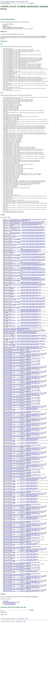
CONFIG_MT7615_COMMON (33, 228)
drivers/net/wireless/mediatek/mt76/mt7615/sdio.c (28, 369)
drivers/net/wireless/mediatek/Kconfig (15, 27)
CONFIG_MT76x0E (32, 268)
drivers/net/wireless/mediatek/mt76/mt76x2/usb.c (14, 382)
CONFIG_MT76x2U (37, 380)
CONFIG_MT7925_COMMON (40, 256)
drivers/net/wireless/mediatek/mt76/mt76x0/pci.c (33, 269)
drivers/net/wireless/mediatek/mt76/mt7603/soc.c (27, 234)
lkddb (29, 662)
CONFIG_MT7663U (39, 377)
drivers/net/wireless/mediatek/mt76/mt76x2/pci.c (33, 260)
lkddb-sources (35, 662)
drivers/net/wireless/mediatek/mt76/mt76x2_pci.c (27, 263)
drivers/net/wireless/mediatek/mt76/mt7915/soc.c (33, 237)
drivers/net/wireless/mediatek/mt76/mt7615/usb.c (14, 379)
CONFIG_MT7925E (32, 256)
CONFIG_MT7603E (24, 233)
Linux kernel (5, 667)
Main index (22, 1)
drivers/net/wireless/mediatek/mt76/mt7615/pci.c (33, 272)
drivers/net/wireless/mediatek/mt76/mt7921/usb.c (14, 433)
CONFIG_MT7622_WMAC (42, 228)
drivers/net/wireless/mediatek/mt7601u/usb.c (27, 447)
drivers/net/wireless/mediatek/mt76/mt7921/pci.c (33, 247)
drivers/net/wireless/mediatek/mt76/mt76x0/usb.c (14, 398)
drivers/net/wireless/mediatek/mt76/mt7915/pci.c (27, 307)
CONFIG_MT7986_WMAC (40, 240)
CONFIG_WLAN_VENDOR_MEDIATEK (22, 229)
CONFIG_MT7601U (29, 446)
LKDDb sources (19, 687)
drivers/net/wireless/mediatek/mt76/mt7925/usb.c (14, 440)
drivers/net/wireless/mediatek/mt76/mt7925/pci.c (33, 257)
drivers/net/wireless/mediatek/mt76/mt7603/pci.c (27, 266)
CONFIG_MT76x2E (32, 259)
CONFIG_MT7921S (26, 372)
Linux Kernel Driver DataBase (10, 1)
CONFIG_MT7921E (32, 246)
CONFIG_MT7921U (37, 431)
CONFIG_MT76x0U (37, 395)
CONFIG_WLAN (13, 229)
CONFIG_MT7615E (24, 228)
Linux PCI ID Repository (10, 669)
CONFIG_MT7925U (37, 438)
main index (22, 684)
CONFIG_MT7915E (32, 236)
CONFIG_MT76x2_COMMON (40, 259)
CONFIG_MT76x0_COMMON (40, 268)
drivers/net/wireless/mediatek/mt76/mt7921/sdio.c (28, 373)
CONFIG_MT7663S (28, 368)
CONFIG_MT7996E (32, 334)
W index (26, 1)
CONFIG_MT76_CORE (6, 229)
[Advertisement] (24, 14)
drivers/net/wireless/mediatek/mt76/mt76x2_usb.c (27, 385)
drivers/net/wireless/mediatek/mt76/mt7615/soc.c (14, 230)
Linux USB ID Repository (10, 670)
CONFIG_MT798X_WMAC (40, 236)
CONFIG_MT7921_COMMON (40, 246)
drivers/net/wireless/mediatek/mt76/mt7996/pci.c (27, 335)
